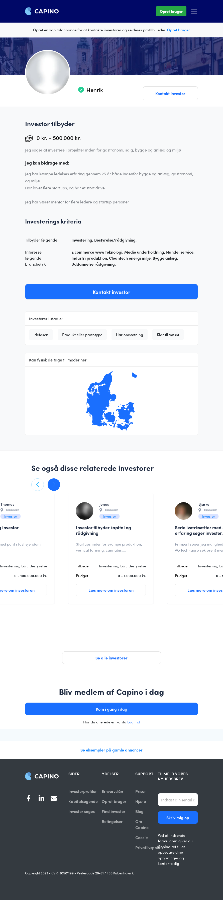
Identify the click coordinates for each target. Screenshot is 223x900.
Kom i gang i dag (111, 709)
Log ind (133, 721)
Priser (140, 791)
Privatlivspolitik (149, 848)
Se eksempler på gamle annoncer (111, 750)
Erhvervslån (112, 791)
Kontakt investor (170, 93)
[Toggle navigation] (194, 11)
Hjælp (140, 801)
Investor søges (81, 811)
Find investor (113, 811)
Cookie (141, 838)
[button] (37, 484)
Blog (139, 811)
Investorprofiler (82, 791)
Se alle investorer (111, 657)
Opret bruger (171, 11)
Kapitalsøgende (83, 801)
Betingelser (112, 821)
